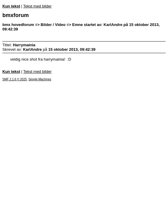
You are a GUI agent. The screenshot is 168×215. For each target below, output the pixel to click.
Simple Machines (39, 79)
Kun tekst (11, 6)
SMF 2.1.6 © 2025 (14, 79)
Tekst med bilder (37, 6)
